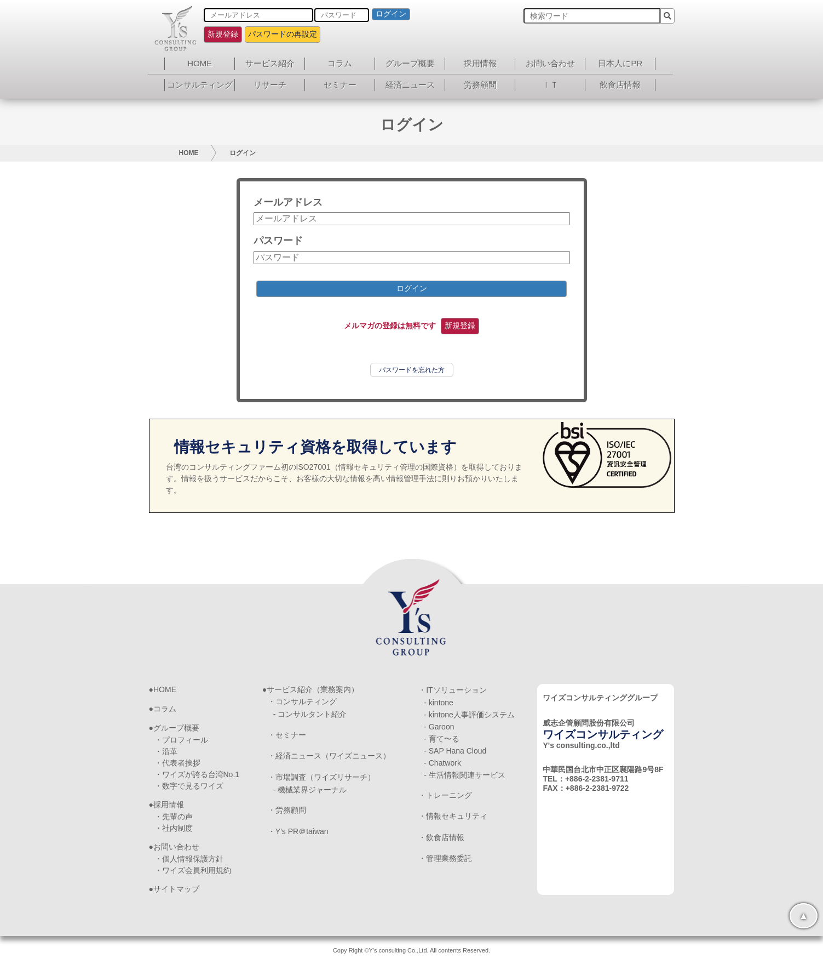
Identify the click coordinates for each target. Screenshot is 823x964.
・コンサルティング (302, 701)
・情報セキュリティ (452, 816)
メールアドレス (288, 202)
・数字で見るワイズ (188, 786)
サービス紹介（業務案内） (313, 689)
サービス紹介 (270, 63)
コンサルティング (200, 84)
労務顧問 (480, 84)
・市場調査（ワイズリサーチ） (321, 777)
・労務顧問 (287, 810)
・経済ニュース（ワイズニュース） (329, 755)
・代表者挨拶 (177, 762)
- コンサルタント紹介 (310, 714)
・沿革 (165, 751)
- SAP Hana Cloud (455, 750)
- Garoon (439, 726)
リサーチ (270, 84)
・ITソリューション (452, 690)
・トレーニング (445, 795)
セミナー (340, 84)
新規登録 (223, 34)
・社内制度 (173, 828)
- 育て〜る (441, 738)
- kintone (438, 702)
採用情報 (480, 63)
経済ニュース (410, 84)
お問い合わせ (550, 63)
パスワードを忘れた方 (412, 370)
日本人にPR (620, 63)
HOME (199, 63)
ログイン (391, 13)
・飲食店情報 (441, 837)
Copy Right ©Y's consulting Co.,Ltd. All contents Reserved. (411, 950)
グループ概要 (410, 63)
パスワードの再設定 (282, 34)
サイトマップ (176, 889)
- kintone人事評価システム (469, 714)
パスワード (278, 240)
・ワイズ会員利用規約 (192, 870)
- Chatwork (442, 762)
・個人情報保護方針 (188, 858)
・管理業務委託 (445, 858)
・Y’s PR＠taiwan (298, 831)
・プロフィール (181, 739)
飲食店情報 (620, 84)
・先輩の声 (173, 816)
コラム (339, 63)
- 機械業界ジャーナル (310, 789)
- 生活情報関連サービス (464, 775)
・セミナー (287, 735)
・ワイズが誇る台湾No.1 (197, 774)
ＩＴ (550, 84)
